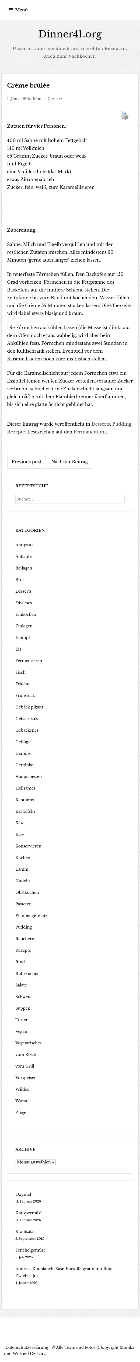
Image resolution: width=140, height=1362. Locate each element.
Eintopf (22, 637)
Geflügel (23, 741)
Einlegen (23, 625)
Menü (21, 9)
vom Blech (25, 1054)
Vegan (21, 1031)
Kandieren (25, 799)
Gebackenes (26, 730)
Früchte (22, 683)
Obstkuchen (27, 892)
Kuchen (22, 857)
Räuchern (24, 938)
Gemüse (23, 753)
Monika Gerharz (47, 98)
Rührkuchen (27, 973)
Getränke (24, 764)
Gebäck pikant (29, 706)
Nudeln (22, 880)
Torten (21, 1019)
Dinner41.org (70, 34)
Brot (19, 579)
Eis (18, 649)
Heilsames (25, 788)
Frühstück (25, 695)
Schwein (23, 996)
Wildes (22, 1089)
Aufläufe (23, 556)
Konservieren (28, 845)
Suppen (22, 1008)
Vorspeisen (25, 1077)
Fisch (20, 672)
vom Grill (24, 1066)
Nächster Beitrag (69, 461)
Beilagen (23, 567)
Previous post (26, 461)
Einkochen (25, 614)
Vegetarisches (28, 1042)
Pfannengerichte (31, 915)
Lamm (21, 869)
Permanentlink (90, 431)
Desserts (101, 423)
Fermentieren (28, 660)
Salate (21, 984)
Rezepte (16, 431)
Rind (20, 961)
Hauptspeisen (28, 776)
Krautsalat (25, 1231)
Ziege (20, 1112)
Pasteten (23, 903)
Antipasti (24, 544)
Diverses (23, 602)
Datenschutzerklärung (26, 1347)
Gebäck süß (26, 718)
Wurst (21, 1100)
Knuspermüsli (29, 1212)
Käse (19, 822)
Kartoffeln (25, 811)
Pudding (121, 423)
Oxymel (23, 1194)
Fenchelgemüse (30, 1250)
